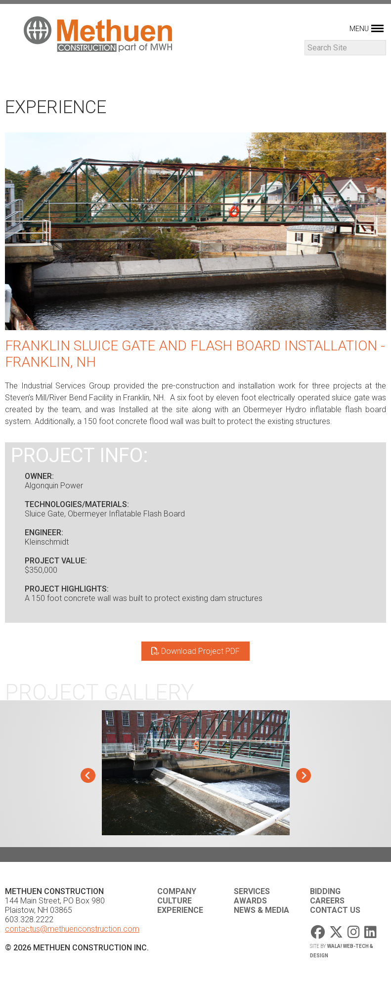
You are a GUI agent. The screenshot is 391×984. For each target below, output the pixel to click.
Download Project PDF (195, 651)
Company (176, 891)
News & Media (261, 910)
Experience (180, 910)
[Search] (345, 47)
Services (252, 891)
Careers (327, 900)
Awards (250, 900)
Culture (174, 900)
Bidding (325, 891)
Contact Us (335, 910)
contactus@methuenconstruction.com (72, 929)
